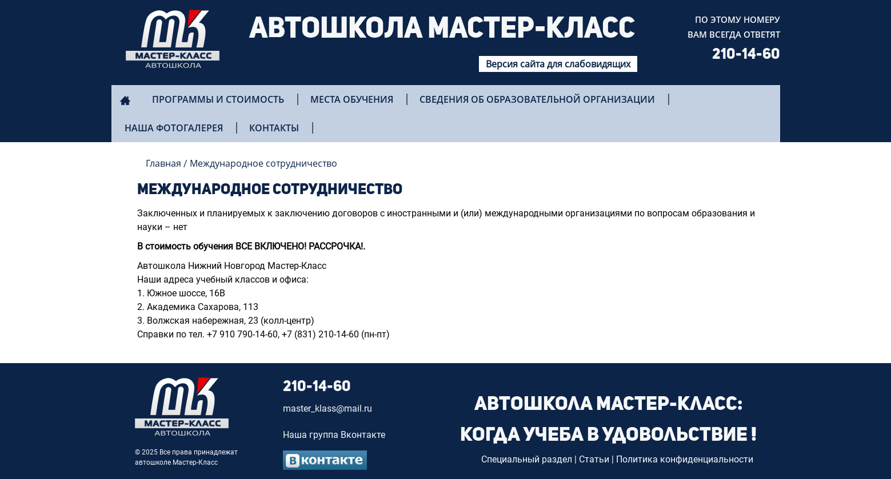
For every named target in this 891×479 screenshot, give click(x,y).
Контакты (274, 128)
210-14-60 (746, 54)
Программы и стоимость (218, 99)
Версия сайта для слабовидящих (558, 64)
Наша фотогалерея (174, 128)
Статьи (594, 459)
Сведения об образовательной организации (537, 99)
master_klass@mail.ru (327, 408)
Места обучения (351, 99)
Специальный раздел (526, 459)
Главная (163, 163)
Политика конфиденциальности (684, 459)
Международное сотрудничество (263, 163)
